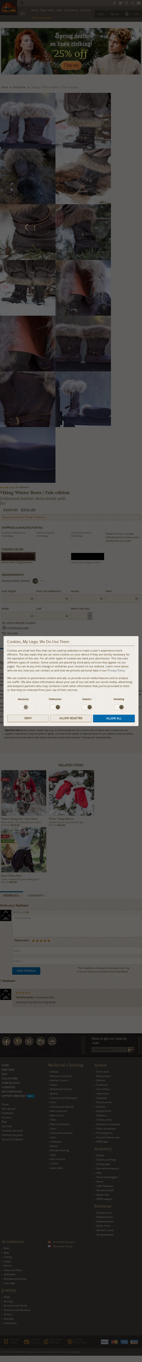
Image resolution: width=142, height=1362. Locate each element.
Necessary (23, 699)
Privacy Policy (116, 670)
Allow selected (70, 718)
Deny (28, 718)
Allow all (113, 718)
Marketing (119, 699)
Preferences (55, 699)
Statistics (87, 699)
